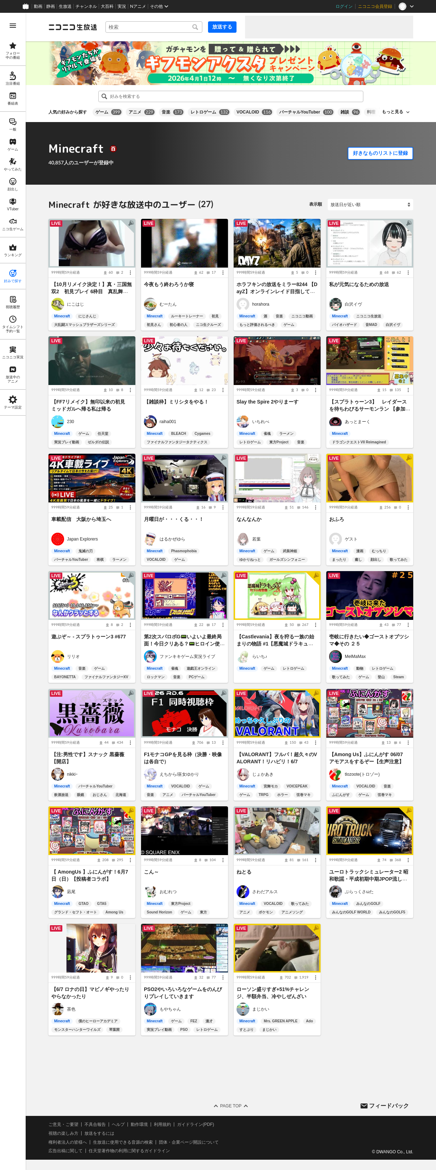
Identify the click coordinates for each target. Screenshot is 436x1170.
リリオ (73, 656)
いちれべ (260, 421)
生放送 (65, 6)
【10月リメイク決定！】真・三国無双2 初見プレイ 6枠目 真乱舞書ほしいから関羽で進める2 (91, 291)
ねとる (244, 872)
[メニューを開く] (13, 26)
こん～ (151, 872)
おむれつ (168, 891)
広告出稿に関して (65, 1151)
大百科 (107, 6)
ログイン (344, 6)
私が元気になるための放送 (359, 284)
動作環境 (139, 1124)
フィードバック (389, 1106)
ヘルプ (118, 1124)
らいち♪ (259, 656)
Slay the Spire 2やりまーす (268, 402)
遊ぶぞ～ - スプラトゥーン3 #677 (88, 637)
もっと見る (392, 111)
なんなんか (249, 519)
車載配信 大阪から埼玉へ (81, 519)
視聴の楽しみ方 (63, 1133)
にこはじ (75, 304)
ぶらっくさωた (359, 891)
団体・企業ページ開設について (189, 1142)
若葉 (256, 539)
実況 (122, 6)
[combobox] (153, 27)
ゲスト (351, 539)
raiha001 (168, 421)
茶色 (71, 1009)
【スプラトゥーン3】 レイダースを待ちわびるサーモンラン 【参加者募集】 (369, 409)
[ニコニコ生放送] (72, 27)
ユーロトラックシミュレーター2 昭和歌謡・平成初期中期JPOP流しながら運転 (368, 879)
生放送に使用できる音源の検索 (123, 1142)
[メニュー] (130, 272)
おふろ (336, 519)
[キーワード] (153, 27)
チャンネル (86, 6)
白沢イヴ (353, 304)
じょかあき (263, 774)
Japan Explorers (82, 539)
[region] (13, 591)
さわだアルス (265, 891)
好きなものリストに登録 (380, 153)
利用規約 (162, 1124)
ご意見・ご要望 (63, 1124)
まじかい (260, 1009)
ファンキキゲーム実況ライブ (187, 656)
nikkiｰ (72, 774)
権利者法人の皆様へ (67, 1142)
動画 (38, 6)
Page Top (231, 1105)
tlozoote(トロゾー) (362, 774)
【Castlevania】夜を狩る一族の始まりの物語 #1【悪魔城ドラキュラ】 (275, 644)
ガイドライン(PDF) (195, 1124)
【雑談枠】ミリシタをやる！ (176, 402)
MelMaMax (355, 656)
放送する (222, 27)
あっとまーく (357, 421)
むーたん (168, 304)
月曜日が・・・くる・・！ (174, 519)
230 (70, 421)
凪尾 (71, 891)
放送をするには (99, 1133)
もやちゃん (170, 1009)
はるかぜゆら (172, 539)
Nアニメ (138, 6)
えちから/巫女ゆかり (179, 774)
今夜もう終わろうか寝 (169, 284)
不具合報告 (95, 1124)
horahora (260, 304)
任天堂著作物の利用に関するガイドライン (129, 1151)
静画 (50, 6)
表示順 (315, 204)
